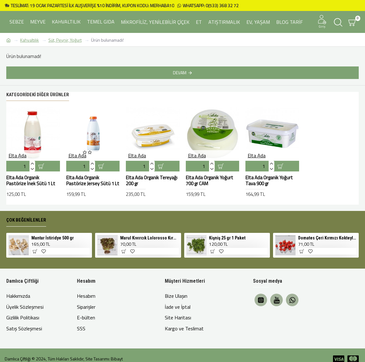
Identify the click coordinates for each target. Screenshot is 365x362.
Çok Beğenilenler (26, 221)
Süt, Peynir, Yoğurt (65, 40)
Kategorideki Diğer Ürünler (37, 95)
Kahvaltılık (29, 40)
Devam (179, 72)
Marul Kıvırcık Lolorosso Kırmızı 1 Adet (149, 238)
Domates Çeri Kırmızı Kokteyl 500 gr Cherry (327, 238)
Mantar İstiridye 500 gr (52, 238)
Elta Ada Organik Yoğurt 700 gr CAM (209, 182)
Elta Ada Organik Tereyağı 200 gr (151, 182)
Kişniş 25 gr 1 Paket (227, 238)
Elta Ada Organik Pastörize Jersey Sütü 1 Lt (92, 182)
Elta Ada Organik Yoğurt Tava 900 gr (269, 182)
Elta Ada (17, 156)
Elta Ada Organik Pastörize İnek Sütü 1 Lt (30, 182)
